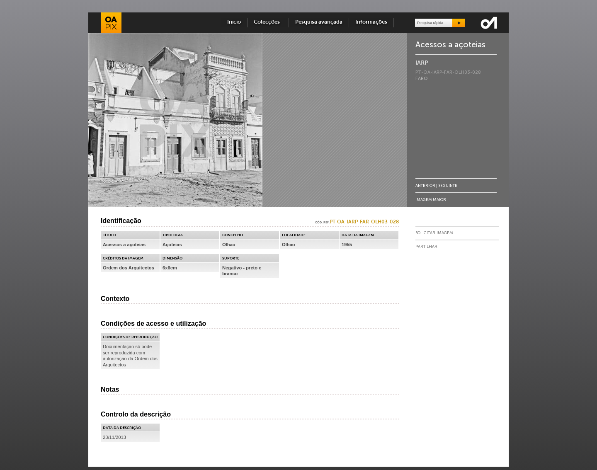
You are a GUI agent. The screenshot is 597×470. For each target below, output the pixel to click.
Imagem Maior (430, 199)
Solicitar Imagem (434, 232)
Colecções (268, 22)
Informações (371, 22)
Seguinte (447, 185)
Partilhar (426, 246)
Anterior (425, 185)
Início (234, 22)
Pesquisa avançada (318, 22)
